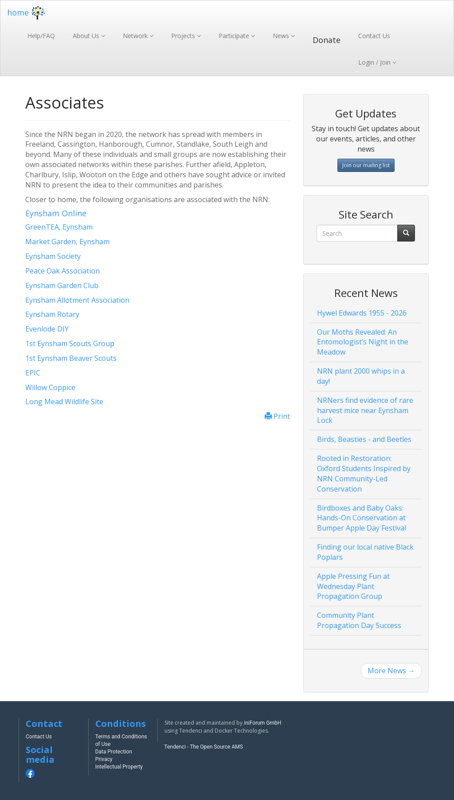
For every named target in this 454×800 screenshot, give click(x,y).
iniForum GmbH (262, 723)
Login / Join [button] (375, 62)
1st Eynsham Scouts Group (69, 343)
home (27, 12)
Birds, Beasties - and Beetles (364, 439)
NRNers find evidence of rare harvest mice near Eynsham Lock (365, 410)
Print (277, 416)
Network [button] (136, 35)
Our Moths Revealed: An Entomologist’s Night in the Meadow (362, 342)
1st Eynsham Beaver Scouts (71, 358)
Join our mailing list (366, 165)
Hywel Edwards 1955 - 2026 (362, 313)
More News (391, 670)
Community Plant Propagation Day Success (359, 620)
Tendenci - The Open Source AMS (203, 746)
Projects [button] (184, 35)
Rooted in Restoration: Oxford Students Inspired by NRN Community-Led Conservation (364, 473)
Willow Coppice (50, 387)
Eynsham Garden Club (61, 285)
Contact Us (374, 35)
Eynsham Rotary (52, 314)
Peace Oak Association (62, 271)
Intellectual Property (119, 766)
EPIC (32, 373)
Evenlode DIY (47, 329)
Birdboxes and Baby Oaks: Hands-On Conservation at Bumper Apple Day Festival (361, 518)
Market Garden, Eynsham (67, 241)
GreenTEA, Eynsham (59, 227)
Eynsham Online (55, 213)
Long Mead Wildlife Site (64, 401)
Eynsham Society (53, 256)
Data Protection (113, 751)
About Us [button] (87, 35)
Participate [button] (235, 35)
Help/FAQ (41, 35)
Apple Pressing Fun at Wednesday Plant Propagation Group (353, 586)
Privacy (104, 759)
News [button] (282, 35)
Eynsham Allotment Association (77, 300)
